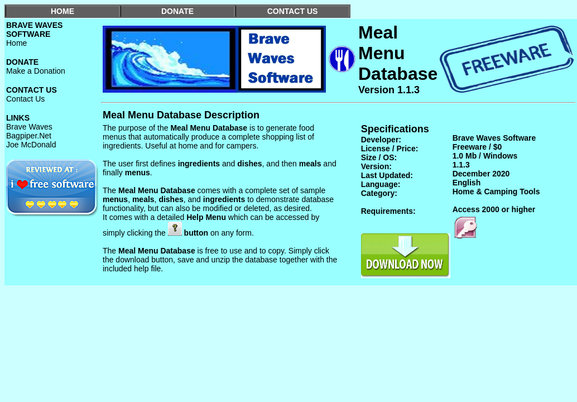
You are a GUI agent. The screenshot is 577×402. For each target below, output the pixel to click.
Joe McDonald (31, 144)
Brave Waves (29, 126)
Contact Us (25, 98)
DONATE (177, 11)
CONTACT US (292, 11)
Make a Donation (35, 70)
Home (16, 43)
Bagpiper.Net (28, 135)
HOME (62, 11)
